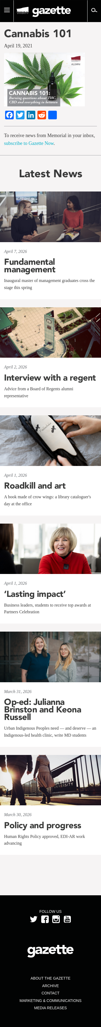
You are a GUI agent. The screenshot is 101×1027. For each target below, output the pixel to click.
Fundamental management (29, 265)
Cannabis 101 (38, 33)
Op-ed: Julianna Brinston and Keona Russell (42, 709)
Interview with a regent (50, 377)
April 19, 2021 (18, 45)
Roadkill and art (34, 485)
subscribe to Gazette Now (29, 143)
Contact (50, 993)
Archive (50, 986)
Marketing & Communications (51, 1000)
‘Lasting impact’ (34, 594)
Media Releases (50, 1008)
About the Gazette (50, 978)
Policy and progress (42, 825)
